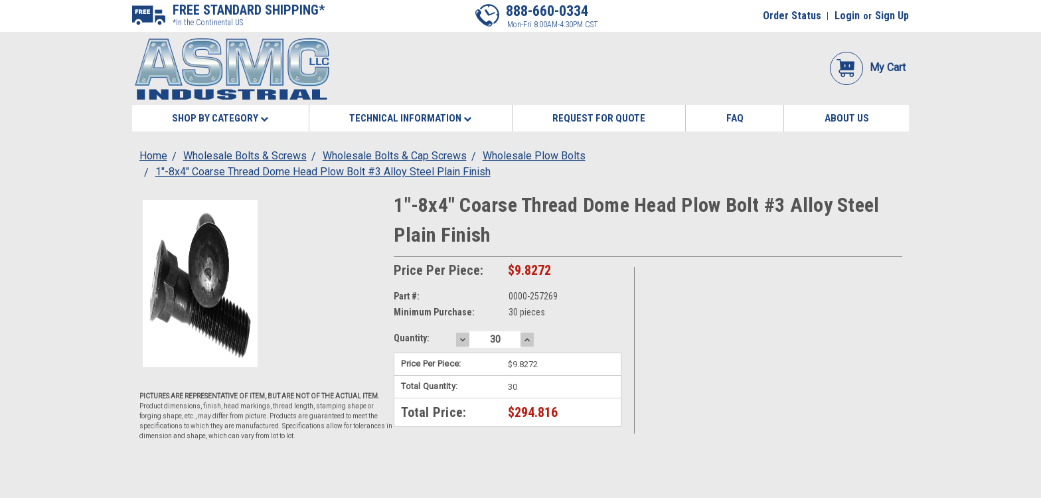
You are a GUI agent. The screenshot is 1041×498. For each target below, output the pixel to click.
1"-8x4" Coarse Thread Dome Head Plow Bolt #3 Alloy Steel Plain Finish (323, 171)
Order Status (792, 15)
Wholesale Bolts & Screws (245, 155)
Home (153, 155)
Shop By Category (220, 118)
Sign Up (892, 15)
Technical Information (410, 118)
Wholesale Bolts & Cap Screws (395, 155)
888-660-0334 (547, 11)
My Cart (868, 67)
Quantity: (412, 338)
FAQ (735, 118)
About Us (847, 118)
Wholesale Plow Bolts (534, 155)
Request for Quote (598, 118)
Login (847, 15)
